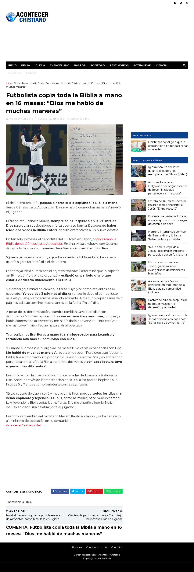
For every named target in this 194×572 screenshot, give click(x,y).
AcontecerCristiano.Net (23, 425)
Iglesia (40, 65)
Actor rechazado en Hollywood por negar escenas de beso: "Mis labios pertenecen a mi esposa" (167, 188)
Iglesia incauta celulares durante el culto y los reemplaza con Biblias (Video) (167, 170)
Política (14, 72)
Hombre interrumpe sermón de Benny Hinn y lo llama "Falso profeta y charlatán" (167, 235)
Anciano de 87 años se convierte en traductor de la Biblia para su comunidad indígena (166, 287)
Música (31, 72)
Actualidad (142, 65)
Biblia (25, 65)
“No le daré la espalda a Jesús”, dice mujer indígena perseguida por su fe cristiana (167, 250)
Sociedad (97, 65)
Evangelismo (60, 65)
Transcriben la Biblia (33, 83)
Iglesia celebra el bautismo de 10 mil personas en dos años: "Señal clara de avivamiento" (167, 319)
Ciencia (161, 65)
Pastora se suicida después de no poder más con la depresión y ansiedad (168, 303)
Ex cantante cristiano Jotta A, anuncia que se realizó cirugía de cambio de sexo (167, 220)
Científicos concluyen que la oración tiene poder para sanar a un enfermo (168, 145)
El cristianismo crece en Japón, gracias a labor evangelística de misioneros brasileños (166, 268)
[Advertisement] (119, 35)
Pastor (80, 65)
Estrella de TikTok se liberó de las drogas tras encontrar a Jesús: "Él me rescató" (167, 204)
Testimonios (119, 65)
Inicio (12, 65)
